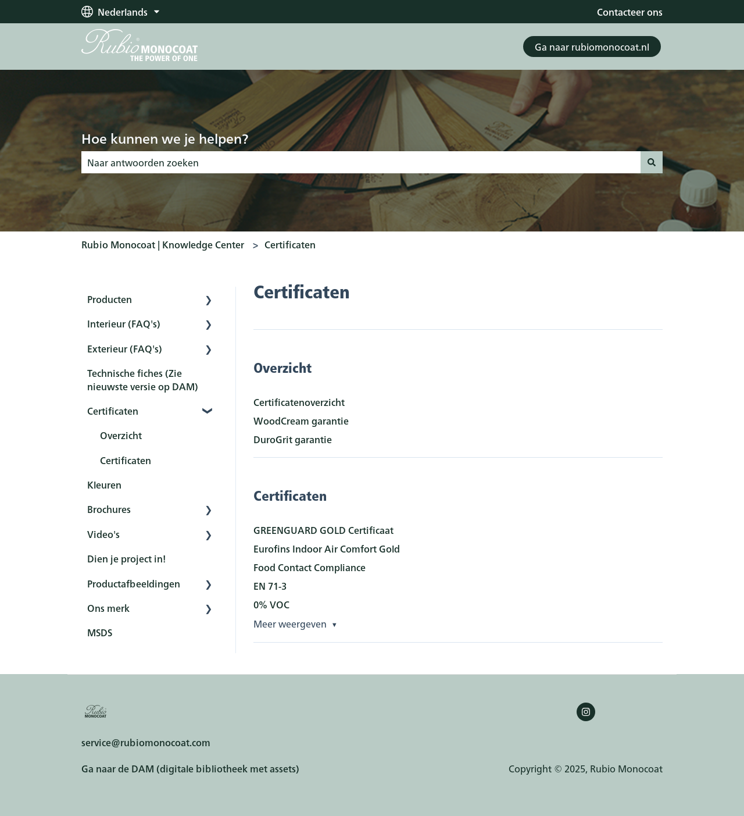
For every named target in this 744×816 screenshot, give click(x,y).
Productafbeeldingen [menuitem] (133, 583)
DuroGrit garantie (292, 439)
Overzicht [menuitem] (121, 435)
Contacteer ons (630, 11)
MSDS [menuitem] (99, 632)
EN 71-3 (270, 585)
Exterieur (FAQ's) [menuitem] (124, 348)
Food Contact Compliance (309, 567)
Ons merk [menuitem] (108, 607)
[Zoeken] (652, 162)
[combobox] (361, 162)
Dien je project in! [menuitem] (126, 558)
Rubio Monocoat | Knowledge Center (162, 244)
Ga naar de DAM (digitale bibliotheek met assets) (190, 768)
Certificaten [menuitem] (112, 410)
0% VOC (271, 604)
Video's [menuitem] (103, 534)
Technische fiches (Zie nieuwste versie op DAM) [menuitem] (142, 379)
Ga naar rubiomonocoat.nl (592, 46)
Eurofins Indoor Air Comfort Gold (326, 548)
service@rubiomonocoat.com (145, 742)
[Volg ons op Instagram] (586, 712)
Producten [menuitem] (109, 299)
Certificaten (290, 244)
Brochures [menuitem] (109, 509)
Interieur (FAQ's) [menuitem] (123, 323)
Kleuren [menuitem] (104, 484)
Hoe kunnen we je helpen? (164, 138)
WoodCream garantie (301, 420)
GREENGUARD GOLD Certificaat (323, 529)
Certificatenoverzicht (299, 401)
